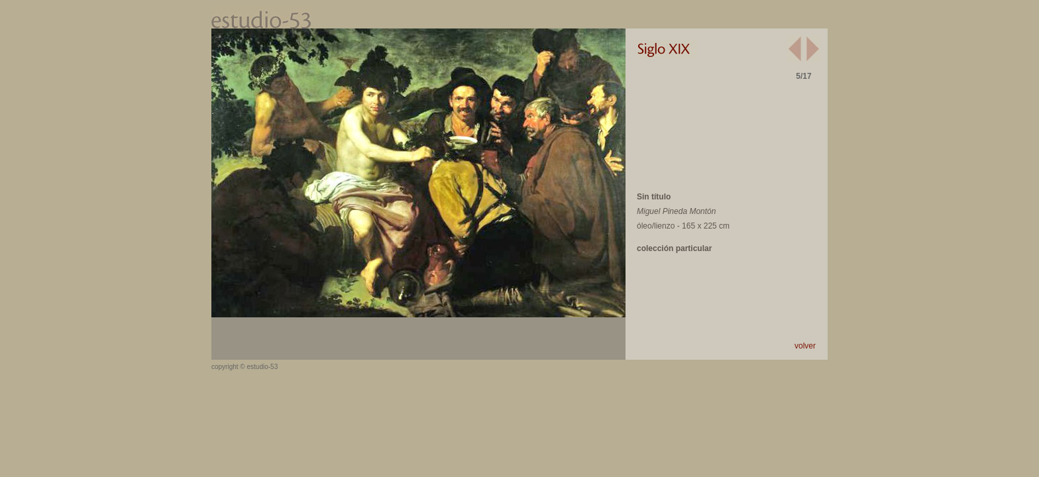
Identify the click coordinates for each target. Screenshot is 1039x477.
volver (805, 345)
